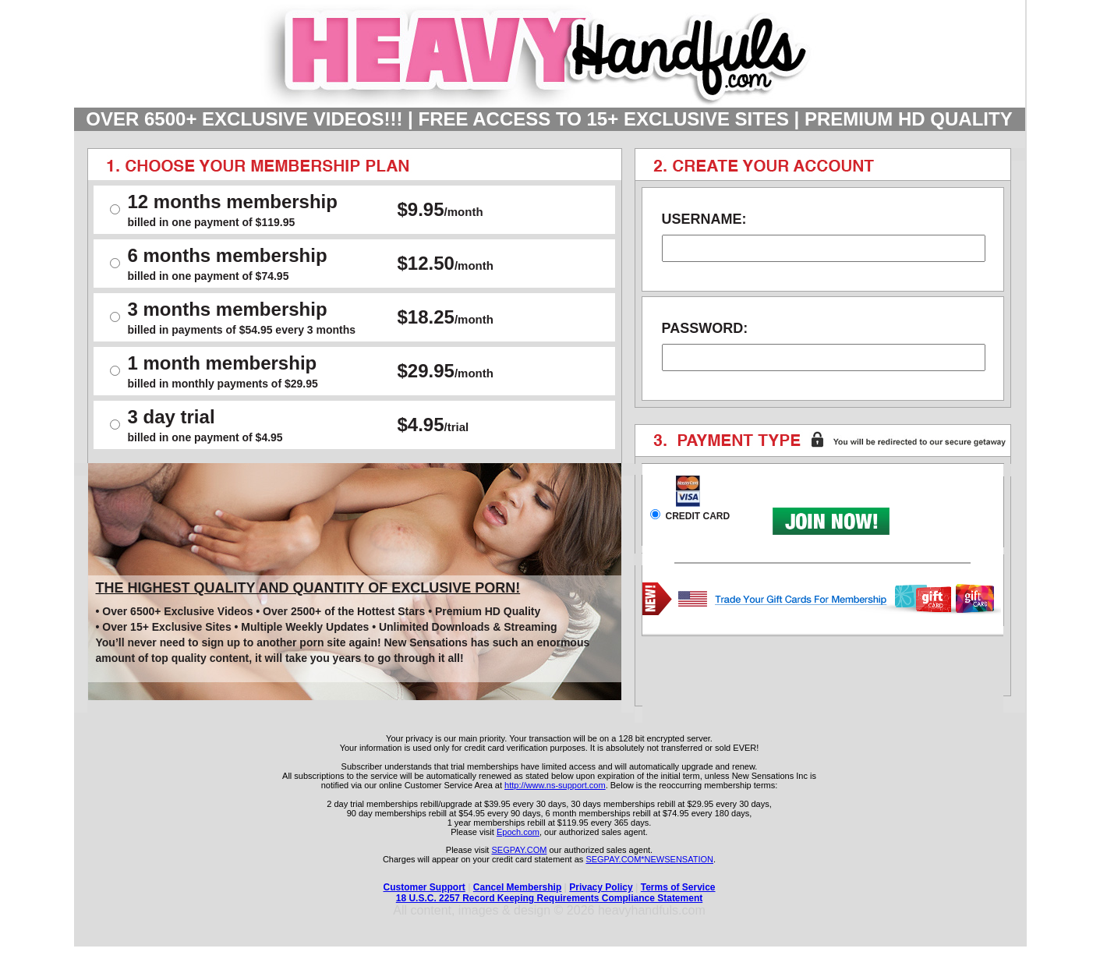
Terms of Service (678, 887)
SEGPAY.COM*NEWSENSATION (649, 859)
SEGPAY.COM (519, 850)
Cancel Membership (517, 887)
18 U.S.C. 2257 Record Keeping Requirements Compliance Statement (549, 898)
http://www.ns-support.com (555, 785)
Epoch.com (518, 832)
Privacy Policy (600, 887)
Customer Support (424, 887)
